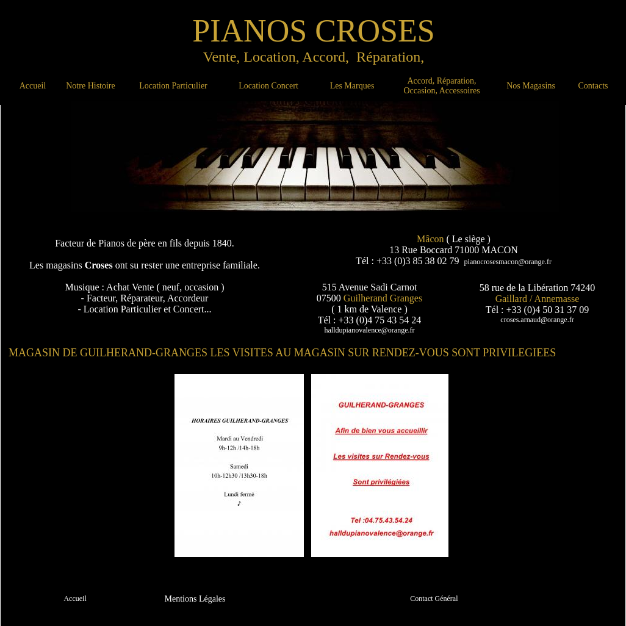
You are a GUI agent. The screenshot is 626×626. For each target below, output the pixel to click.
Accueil (33, 85)
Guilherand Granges (383, 298)
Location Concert (268, 85)
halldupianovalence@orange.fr (370, 330)
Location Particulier (173, 85)
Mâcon (430, 239)
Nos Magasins (530, 85)
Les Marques (352, 85)
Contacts (593, 85)
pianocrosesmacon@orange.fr (508, 261)
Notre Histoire (90, 85)
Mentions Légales (195, 598)
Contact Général (434, 598)
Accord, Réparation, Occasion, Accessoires (441, 85)
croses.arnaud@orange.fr (537, 319)
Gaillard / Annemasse (537, 298)
